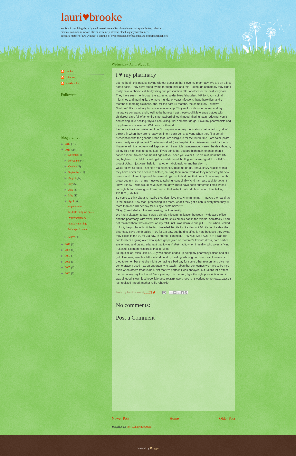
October (73, 166)
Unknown (70, 77)
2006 (68, 261)
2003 (68, 273)
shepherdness (75, 206)
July (70, 184)
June (71, 189)
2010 (68, 244)
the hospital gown (77, 229)
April (71, 201)
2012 (68, 144)
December (74, 154)
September (74, 172)
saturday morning (77, 223)
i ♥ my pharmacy (77, 217)
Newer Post (120, 418)
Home (174, 418)
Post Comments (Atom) (139, 426)
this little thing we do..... (81, 212)
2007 (68, 255)
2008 (68, 250)
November (74, 160)
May (71, 195)
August (72, 178)
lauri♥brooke (91, 16)
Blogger (154, 448)
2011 (68, 149)
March (72, 236)
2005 (68, 267)
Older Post (227, 418)
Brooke (69, 71)
